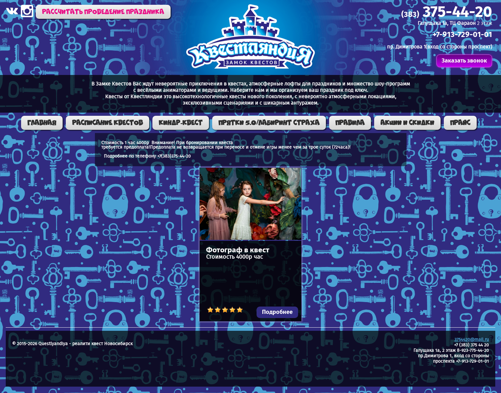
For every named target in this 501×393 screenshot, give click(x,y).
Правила (350, 123)
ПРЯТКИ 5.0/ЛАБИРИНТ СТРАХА (269, 123)
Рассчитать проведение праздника (103, 12)
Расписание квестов (107, 123)
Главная (41, 123)
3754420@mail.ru (471, 339)
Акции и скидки (407, 123)
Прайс (460, 123)
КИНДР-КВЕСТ (181, 123)
